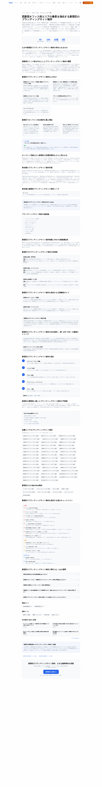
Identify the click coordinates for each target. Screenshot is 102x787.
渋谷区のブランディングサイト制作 (30, 435)
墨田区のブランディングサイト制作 (67, 448)
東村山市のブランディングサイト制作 (70, 470)
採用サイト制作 (65, 489)
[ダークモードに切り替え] (80, 2)
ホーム (23, 12)
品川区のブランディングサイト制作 (30, 458)
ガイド (76, 2)
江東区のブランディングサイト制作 (30, 451)
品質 (21, 2)
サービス (48, 2)
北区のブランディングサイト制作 (48, 445)
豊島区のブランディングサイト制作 (66, 445)
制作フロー (35, 2)
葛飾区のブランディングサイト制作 (30, 454)
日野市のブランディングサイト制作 (50, 467)
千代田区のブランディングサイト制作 (67, 435)
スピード (16, 2)
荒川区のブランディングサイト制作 (49, 454)
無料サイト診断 (26, 614)
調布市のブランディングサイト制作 (30, 464)
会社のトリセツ (55, 614)
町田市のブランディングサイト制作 (30, 461)
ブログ (71, 2)
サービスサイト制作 (57, 492)
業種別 (54, 2)
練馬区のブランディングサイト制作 (67, 442)
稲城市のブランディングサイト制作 (49, 477)
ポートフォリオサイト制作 (29, 492)
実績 (25, 2)
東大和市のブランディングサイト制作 (49, 480)
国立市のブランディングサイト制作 (49, 474)
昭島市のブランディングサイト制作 (30, 474)
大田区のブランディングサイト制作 (30, 442)
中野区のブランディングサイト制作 (67, 454)
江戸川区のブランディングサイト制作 (49, 451)
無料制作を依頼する (51, 672)
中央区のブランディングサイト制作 (50, 439)
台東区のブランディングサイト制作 (49, 448)
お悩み (59, 2)
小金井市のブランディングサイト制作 (50, 470)
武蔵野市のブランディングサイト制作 (49, 458)
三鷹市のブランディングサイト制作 (49, 464)
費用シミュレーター (37, 614)
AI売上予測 (46, 614)
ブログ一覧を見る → (75, 638)
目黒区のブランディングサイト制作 (68, 439)
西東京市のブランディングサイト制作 (31, 467)
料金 (29, 2)
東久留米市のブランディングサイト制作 (68, 474)
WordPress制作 (26, 495)
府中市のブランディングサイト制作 (68, 461)
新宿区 (37, 12)
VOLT (11, 3)
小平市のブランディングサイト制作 (67, 464)
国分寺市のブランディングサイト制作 (31, 470)
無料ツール (65, 2)
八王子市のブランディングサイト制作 (49, 461)
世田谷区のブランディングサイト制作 (31, 439)
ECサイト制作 (56, 489)
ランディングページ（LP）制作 (43, 489)
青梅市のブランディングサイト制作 (30, 480)
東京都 (33, 12)
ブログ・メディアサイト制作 (44, 492)
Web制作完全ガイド (39, 606)
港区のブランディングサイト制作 (48, 435)
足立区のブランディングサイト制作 (68, 451)
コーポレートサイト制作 (28, 489)
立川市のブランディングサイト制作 (68, 458)
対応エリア (42, 2)
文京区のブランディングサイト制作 (30, 448)
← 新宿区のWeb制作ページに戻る (29, 656)
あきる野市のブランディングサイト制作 (68, 477)
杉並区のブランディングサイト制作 (49, 442)
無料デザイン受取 (88, 2)
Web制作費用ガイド (27, 606)
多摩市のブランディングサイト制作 (68, 467)
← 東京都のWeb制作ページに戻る (45, 656)
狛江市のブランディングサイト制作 (30, 477)
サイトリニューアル (68, 492)
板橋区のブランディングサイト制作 (30, 445)
